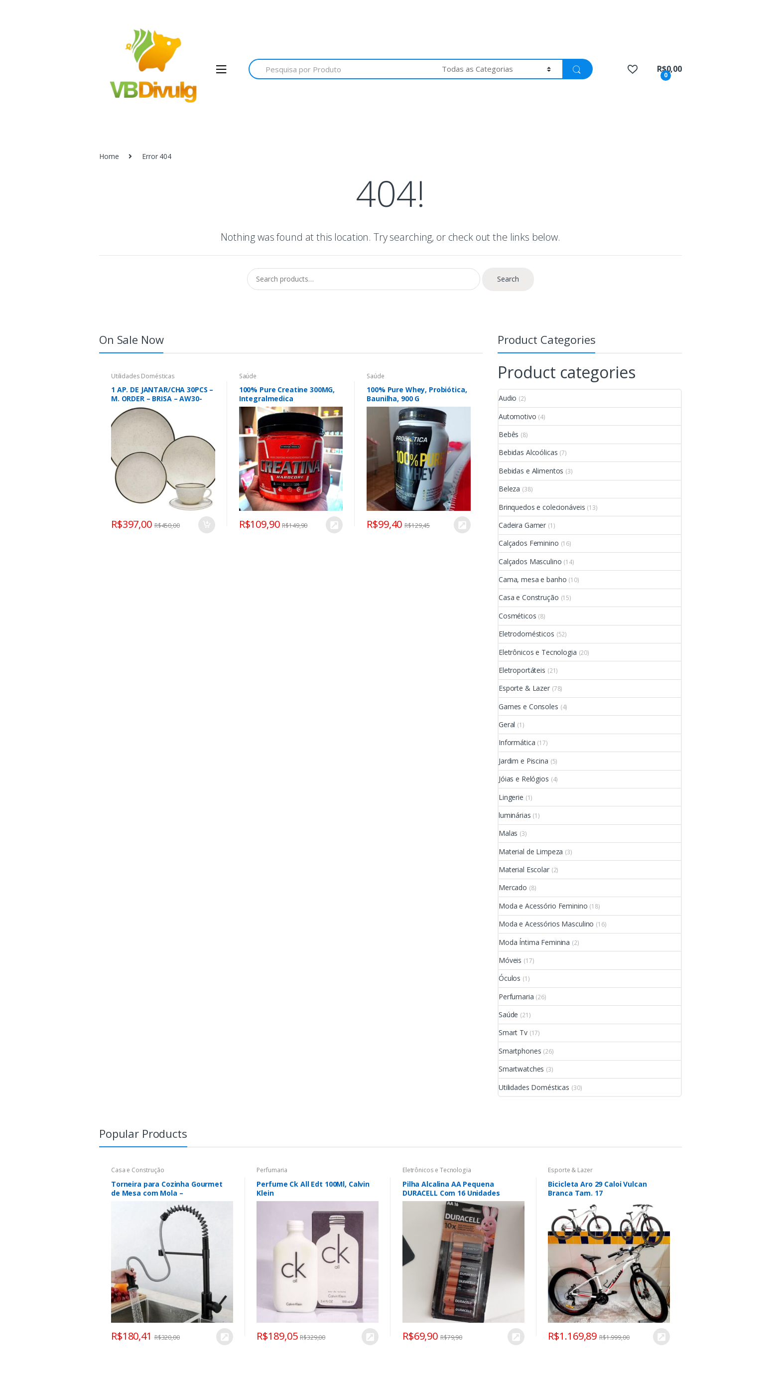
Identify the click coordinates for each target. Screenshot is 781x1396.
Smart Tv (513, 1032)
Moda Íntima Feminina (534, 942)
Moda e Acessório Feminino (543, 906)
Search (508, 279)
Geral (507, 724)
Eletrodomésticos (526, 633)
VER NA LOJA (462, 524)
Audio (508, 398)
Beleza (509, 488)
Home (109, 156)
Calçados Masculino (530, 561)
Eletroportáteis (522, 670)
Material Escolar (524, 869)
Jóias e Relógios (524, 778)
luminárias (515, 815)
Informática (517, 742)
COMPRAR (334, 524)
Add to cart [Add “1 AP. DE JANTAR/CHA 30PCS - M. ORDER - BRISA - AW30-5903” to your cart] (206, 524)
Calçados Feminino (529, 543)
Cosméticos (517, 615)
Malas (508, 833)
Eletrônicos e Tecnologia (538, 652)
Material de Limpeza (531, 851)
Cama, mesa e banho (532, 579)
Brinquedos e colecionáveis (542, 507)
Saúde (248, 376)
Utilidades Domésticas (143, 376)
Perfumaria (516, 996)
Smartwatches (521, 1069)
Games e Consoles (528, 706)
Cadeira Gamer (522, 525)
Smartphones (520, 1051)
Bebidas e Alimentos (531, 470)
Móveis (510, 960)
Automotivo (517, 416)
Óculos (510, 978)
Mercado (513, 887)
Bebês (509, 434)
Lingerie (511, 797)
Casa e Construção (529, 597)
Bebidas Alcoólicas (528, 452)
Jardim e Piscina (523, 761)
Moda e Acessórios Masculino (546, 924)
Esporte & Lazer (524, 688)
